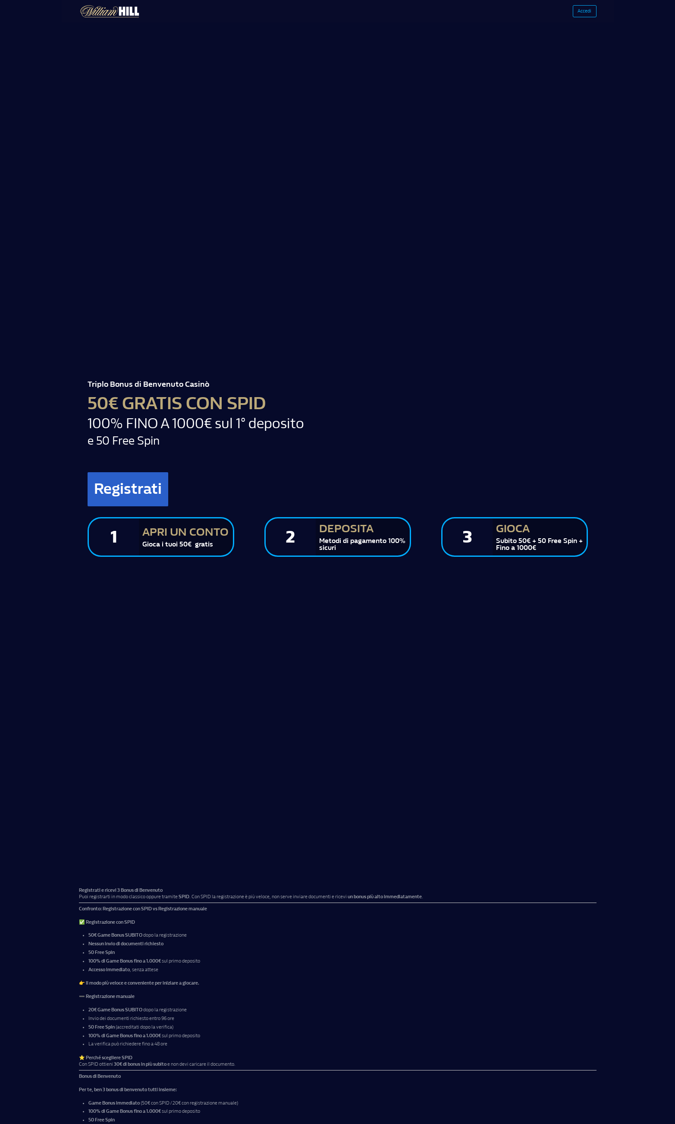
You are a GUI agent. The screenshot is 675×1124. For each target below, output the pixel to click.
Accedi (576, 13)
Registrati (143, 492)
